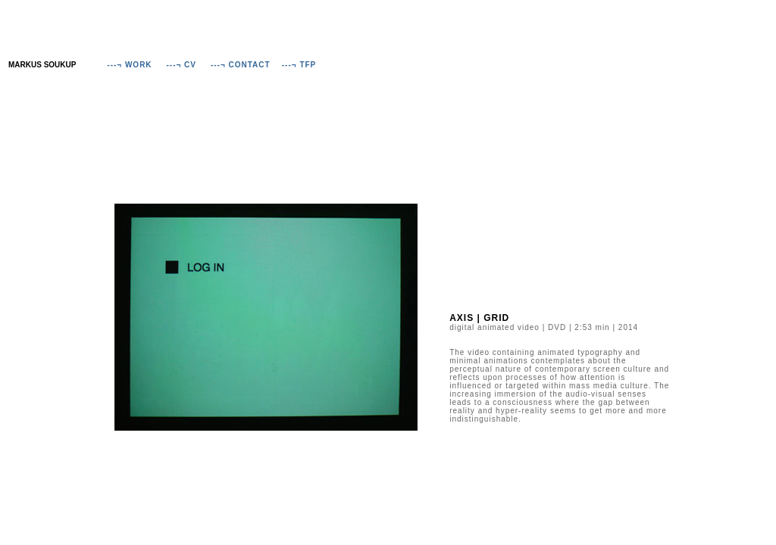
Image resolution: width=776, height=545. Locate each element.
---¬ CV (182, 65)
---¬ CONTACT (241, 65)
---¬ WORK (129, 65)
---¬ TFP (299, 65)
